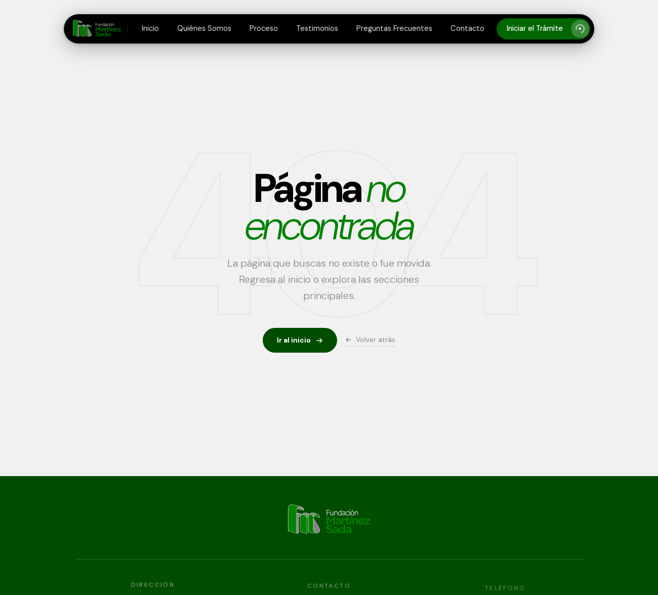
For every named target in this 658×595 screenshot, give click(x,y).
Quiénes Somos (204, 28)
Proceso (264, 28)
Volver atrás (370, 339)
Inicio (150, 28)
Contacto (467, 28)
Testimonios (317, 28)
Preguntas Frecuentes (394, 28)
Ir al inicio (300, 340)
